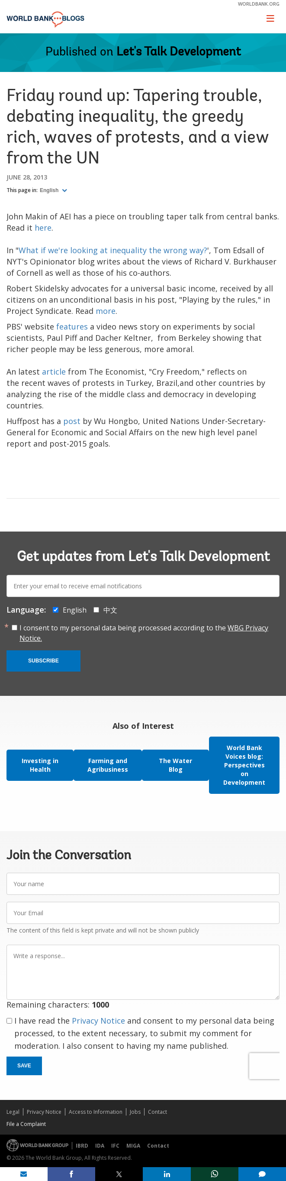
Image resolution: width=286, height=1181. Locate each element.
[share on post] (119, 1174)
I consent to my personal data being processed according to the (143, 633)
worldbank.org (259, 3)
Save (24, 1066)
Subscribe (43, 661)
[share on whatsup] (214, 1174)
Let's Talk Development (178, 52)
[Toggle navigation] (270, 18)
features (72, 326)
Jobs (135, 1112)
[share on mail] (24, 1174)
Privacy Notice (98, 1020)
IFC (115, 1145)
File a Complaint (26, 1124)
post (71, 421)
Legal (12, 1112)
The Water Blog (175, 765)
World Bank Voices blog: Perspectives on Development (244, 765)
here (43, 227)
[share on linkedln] (166, 1174)
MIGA (133, 1145)
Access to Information (95, 1112)
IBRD (82, 1145)
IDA (99, 1145)
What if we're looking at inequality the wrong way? (113, 250)
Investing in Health (40, 765)
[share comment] (262, 1174)
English (50, 190)
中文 (110, 610)
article (54, 371)
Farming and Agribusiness (107, 765)
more (106, 311)
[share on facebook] (71, 1174)
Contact (157, 1112)
